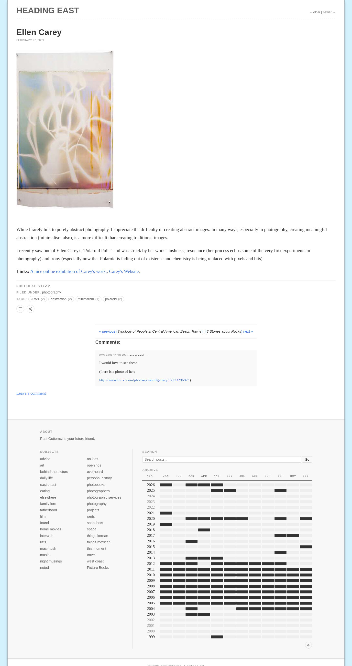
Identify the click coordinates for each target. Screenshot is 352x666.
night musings (51, 561)
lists (43, 542)
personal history (99, 478)
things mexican (98, 542)
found (44, 523)
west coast (95, 561)
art (42, 465)
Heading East (47, 10)
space (92, 529)
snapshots (95, 523)
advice (45, 459)
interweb (47, 536)
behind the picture (54, 472)
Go (307, 459)
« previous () (151, 331)
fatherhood (48, 510)
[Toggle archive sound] (308, 645)
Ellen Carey (39, 32)
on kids (92, 459)
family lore (48, 504)
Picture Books (98, 568)
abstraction (61, 299)
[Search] (221, 459)
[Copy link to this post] (30, 309)
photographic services (104, 497)
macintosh (48, 548)
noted (44, 568)
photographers (98, 491)
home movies (50, 529)
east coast (48, 485)
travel (91, 555)
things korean (97, 536)
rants (91, 516)
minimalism (88, 299)
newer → (329, 12)
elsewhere (48, 497)
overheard (95, 472)
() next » (229, 331)
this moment (96, 548)
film (42, 516)
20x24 (38, 299)
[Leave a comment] (20, 309)
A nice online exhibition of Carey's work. (68, 271)
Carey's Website (124, 271)
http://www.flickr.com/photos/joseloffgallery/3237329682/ (144, 380)
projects (93, 510)
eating (45, 491)
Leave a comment (31, 393)
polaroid (113, 299)
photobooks (96, 485)
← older (314, 12)
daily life (46, 478)
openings (94, 465)
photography (51, 292)
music (44, 555)
